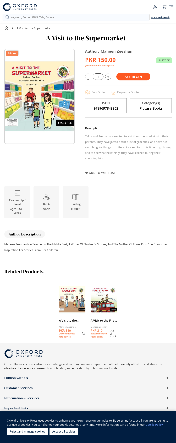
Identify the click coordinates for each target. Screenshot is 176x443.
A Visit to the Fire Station (102, 320)
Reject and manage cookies (27, 431)
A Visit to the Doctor (68, 320)
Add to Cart (133, 77)
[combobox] (79, 17)
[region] (88, 427)
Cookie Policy (154, 425)
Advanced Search (160, 17)
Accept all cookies (63, 431)
